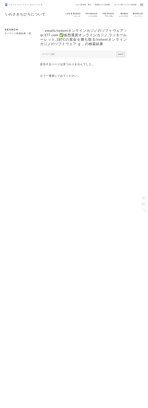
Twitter (144, 210)
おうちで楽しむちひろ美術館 (125, 5)
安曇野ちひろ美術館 (102, 5)
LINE (144, 198)
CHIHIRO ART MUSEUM (23, 4)
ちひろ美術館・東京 (83, 5)
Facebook (144, 204)
